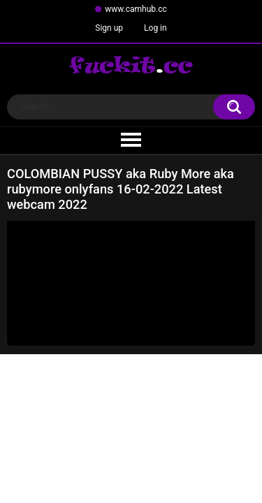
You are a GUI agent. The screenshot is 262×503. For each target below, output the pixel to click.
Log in (155, 28)
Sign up (109, 28)
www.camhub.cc (136, 9)
